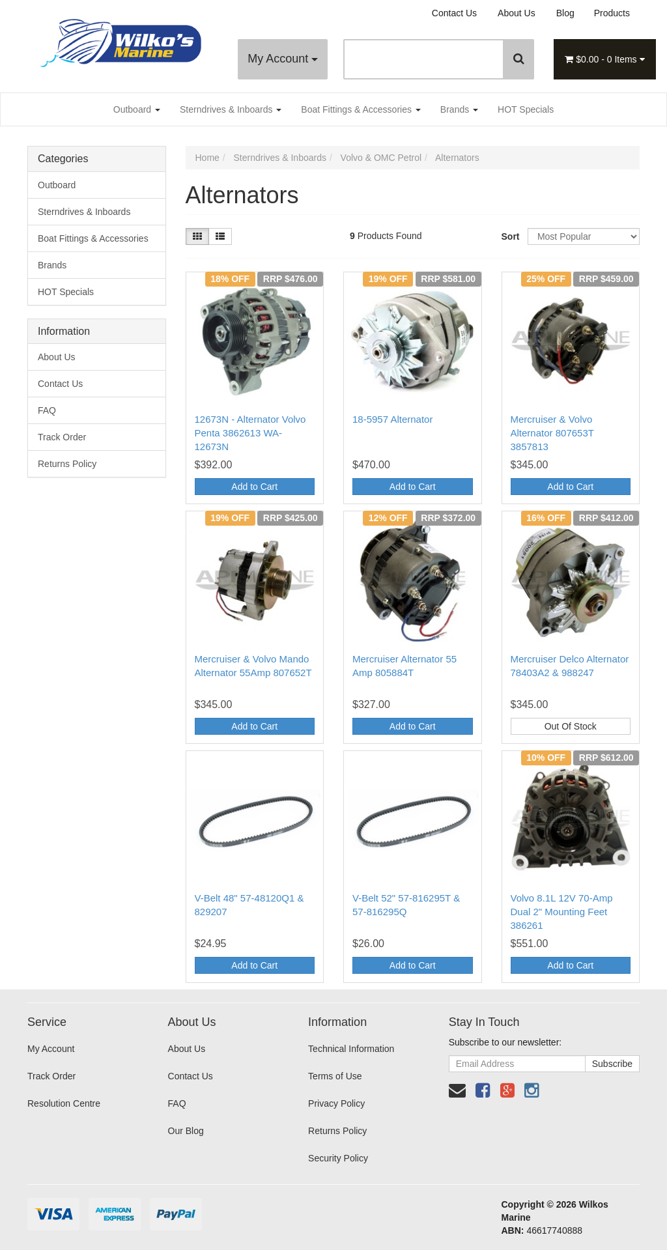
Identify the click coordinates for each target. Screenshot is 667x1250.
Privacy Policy (336, 1103)
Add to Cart (254, 486)
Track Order (62, 437)
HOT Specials (526, 109)
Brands (459, 109)
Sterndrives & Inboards (230, 109)
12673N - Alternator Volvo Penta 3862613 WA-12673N (250, 433)
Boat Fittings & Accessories (361, 109)
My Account (283, 58)
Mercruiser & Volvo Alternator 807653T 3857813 (552, 433)
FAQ (47, 410)
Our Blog (186, 1131)
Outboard (136, 109)
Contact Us (454, 13)
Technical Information (351, 1049)
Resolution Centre (63, 1103)
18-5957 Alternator (392, 419)
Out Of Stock (571, 726)
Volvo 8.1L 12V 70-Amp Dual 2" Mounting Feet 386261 (562, 911)
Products (612, 13)
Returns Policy (67, 464)
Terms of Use (335, 1076)
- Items (604, 59)
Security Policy (338, 1158)
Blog (565, 13)
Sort (510, 236)
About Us (516, 13)
